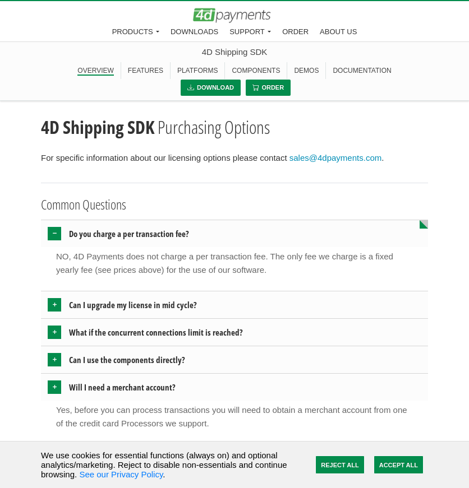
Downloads (194, 31)
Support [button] (247, 31)
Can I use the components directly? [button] (127, 360)
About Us (338, 31)
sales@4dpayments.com (335, 157)
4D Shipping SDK (235, 52)
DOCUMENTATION (362, 71)
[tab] (234, 233)
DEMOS (306, 71)
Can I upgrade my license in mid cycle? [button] (133, 305)
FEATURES (145, 71)
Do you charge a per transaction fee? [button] (129, 234)
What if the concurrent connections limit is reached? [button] (156, 332)
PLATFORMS (197, 71)
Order (295, 31)
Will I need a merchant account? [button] (122, 387)
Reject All (339, 465)
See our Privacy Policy (121, 474)
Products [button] (132, 31)
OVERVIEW (95, 71)
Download (210, 87)
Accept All (398, 465)
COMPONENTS (256, 71)
